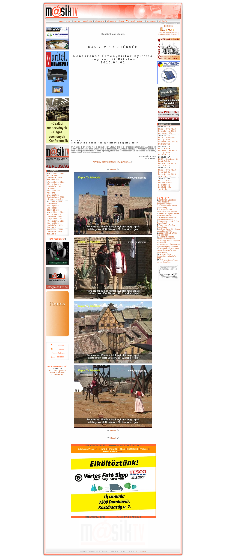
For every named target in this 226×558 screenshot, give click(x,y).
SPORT (68, 21)
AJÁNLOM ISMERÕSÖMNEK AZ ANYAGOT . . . (113, 162)
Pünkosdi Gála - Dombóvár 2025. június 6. (56, 246)
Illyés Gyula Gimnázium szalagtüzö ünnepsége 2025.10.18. (54, 214)
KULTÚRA (77, 21)
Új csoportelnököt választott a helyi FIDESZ (167, 226)
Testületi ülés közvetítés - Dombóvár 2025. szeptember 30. (55, 226)
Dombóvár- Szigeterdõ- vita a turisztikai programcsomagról (167, 218)
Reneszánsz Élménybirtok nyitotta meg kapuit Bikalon (168, 261)
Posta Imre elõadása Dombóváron (166, 242)
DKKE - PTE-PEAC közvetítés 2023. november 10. (167, 132)
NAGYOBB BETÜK (57, 254)
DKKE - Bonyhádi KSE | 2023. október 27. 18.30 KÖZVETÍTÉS (168, 144)
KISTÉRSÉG (87, 21)
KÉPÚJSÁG (163, 21)
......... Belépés (57, 368)
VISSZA (113, 170)
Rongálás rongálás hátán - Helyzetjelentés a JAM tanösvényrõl (168, 266)
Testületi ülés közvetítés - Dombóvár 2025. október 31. (55, 188)
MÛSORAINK (100, 21)
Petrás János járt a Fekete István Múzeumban (168, 230)
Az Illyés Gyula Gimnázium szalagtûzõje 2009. (168, 246)
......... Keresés (57, 361)
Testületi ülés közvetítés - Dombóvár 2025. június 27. (55, 237)
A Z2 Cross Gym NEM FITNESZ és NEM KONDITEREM (57, 388)
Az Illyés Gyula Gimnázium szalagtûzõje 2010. (166, 272)
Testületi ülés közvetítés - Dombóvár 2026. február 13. (55, 177)
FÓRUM (121, 21)
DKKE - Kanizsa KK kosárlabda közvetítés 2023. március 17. (168, 171)
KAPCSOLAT (151, 21)
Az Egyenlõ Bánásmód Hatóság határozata (167, 234)
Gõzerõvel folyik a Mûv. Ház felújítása (167, 250)
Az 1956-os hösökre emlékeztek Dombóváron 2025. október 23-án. (56, 200)
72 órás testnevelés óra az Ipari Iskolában (167, 277)
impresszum (141, 551)
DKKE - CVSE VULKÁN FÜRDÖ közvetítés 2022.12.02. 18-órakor (165, 199)
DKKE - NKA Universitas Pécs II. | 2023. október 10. (167, 158)
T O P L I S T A (163, 214)
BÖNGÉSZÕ (111, 21)
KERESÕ (130, 21)
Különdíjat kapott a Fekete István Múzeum (166, 254)
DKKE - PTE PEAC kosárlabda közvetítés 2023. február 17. (167, 185)
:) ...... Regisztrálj (57, 372)
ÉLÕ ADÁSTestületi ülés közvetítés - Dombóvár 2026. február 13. (168, 30)
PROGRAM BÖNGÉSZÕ (57, 382)
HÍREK (61, 21)
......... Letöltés (57, 365)
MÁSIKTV (140, 21)
